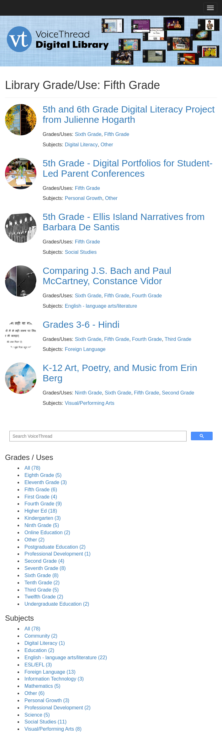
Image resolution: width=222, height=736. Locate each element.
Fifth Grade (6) (40, 489)
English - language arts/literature (101, 306)
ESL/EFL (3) (38, 664)
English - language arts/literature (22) (65, 657)
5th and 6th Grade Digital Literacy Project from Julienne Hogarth (129, 114)
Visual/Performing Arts (89, 403)
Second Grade (178, 392)
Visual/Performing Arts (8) (53, 729)
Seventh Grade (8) (45, 568)
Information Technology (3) (54, 678)
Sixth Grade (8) (41, 575)
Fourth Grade (147, 295)
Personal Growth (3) (46, 700)
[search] (97, 436)
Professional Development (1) (57, 553)
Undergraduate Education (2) (56, 604)
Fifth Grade (116, 134)
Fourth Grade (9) (43, 503)
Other (107, 144)
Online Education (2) (47, 532)
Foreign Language (85, 349)
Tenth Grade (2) (42, 582)
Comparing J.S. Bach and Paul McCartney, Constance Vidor (107, 275)
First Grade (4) (40, 496)
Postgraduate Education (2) (55, 547)
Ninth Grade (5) (41, 525)
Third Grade (178, 339)
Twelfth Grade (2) (43, 596)
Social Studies (81, 252)
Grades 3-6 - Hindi (81, 324)
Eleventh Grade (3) (45, 482)
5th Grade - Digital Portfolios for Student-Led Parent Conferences (128, 168)
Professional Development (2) (57, 707)
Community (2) (40, 636)
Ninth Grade (88, 392)
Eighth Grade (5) (42, 475)
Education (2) (39, 650)
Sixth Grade (88, 134)
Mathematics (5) (42, 686)
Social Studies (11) (45, 721)
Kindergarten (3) (42, 518)
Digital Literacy (81, 144)
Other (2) (34, 539)
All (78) (32, 468)
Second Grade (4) (44, 561)
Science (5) (37, 715)
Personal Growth (83, 198)
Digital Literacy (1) (44, 643)
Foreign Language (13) (50, 672)
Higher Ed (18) (40, 511)
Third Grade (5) (41, 589)
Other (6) (34, 693)
